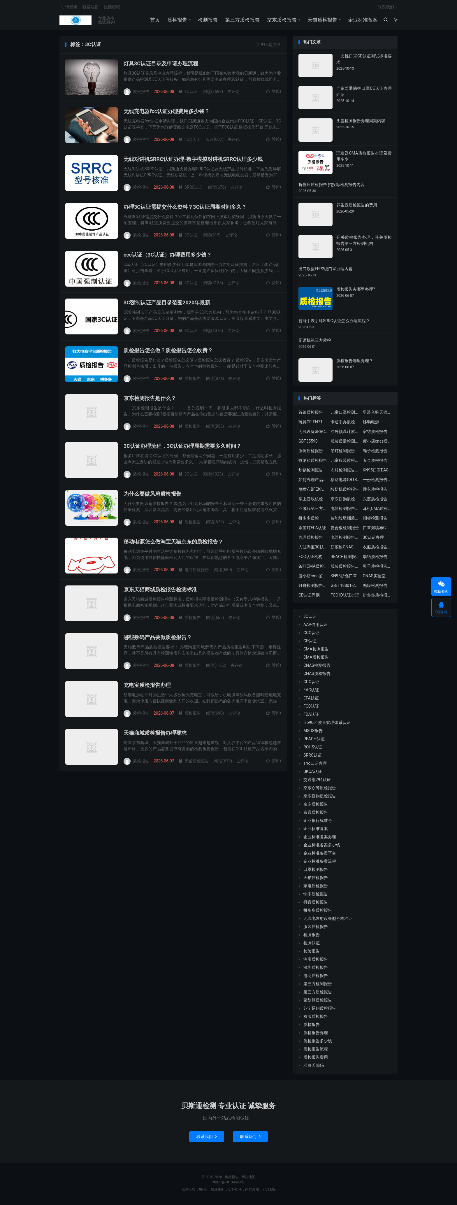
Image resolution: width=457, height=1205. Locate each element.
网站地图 (248, 1178)
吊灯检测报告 (343, 452)
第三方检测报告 (317, 985)
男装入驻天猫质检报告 (377, 413)
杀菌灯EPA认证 (312, 529)
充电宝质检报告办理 (147, 686)
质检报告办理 (315, 1034)
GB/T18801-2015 (345, 586)
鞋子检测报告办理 (377, 452)
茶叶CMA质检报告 (313, 567)
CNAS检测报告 (317, 666)
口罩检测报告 (315, 870)
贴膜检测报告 (375, 586)
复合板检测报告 (345, 529)
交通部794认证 (317, 780)
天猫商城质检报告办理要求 (155, 734)
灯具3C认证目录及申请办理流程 (161, 65)
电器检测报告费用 (345, 538)
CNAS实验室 (374, 577)
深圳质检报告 (315, 968)
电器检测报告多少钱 (345, 509)
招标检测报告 (375, 519)
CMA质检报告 (316, 658)
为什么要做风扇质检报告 (152, 495)
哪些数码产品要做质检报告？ (158, 638)
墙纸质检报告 (375, 557)
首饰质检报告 (310, 413)
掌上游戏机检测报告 (313, 500)
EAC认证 (311, 691)
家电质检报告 (315, 887)
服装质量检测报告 (345, 442)
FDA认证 (311, 715)
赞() (273, 92)
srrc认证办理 (315, 764)
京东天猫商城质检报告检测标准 (160, 590)
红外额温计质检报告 (345, 432)
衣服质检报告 (315, 1017)
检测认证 (311, 944)
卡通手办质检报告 (345, 423)
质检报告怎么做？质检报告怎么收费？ (168, 351)
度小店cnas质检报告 (377, 442)
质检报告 (75, 20)
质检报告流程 (315, 1050)
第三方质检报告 (242, 20)
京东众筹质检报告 (319, 789)
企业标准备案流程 (319, 862)
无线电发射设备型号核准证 (327, 919)
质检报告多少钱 (317, 1042)
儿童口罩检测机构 (345, 413)
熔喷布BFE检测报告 (313, 490)
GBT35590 (308, 442)
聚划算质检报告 (317, 1001)
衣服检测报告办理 (345, 471)
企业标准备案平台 (319, 854)
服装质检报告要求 (345, 567)
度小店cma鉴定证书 (313, 577)
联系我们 (386, 7)
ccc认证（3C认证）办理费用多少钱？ (168, 256)
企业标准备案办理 (319, 838)
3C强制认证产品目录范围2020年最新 (167, 304)
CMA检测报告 (316, 650)
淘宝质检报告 (315, 960)
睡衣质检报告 (375, 490)
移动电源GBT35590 (345, 480)
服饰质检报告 (310, 452)
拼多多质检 (308, 519)
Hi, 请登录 (68, 7)
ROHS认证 (312, 748)
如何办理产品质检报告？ (313, 480)
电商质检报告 (194, 570)
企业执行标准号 (317, 821)
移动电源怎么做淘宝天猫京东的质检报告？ (173, 543)
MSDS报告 (313, 731)
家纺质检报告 (375, 432)
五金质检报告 (375, 461)
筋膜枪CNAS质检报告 (345, 548)
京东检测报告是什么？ (150, 399)
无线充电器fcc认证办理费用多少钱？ (167, 112)
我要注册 (90, 7)
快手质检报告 (315, 895)
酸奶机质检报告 (345, 490)
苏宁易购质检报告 (319, 1009)
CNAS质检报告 (317, 674)
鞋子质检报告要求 (377, 567)
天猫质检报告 (322, 20)
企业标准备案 (362, 20)
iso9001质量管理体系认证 (327, 723)
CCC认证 (311, 634)
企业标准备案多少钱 (321, 846)
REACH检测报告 (345, 557)
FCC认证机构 (310, 557)
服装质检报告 (315, 927)
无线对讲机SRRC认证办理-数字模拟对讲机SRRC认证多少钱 (193, 160)
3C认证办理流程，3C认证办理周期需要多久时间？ (182, 447)
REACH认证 (314, 740)
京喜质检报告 (315, 813)
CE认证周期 (309, 596)
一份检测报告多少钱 (377, 480)
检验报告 (311, 952)
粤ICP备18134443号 (229, 1183)
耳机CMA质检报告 (377, 509)
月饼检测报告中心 (313, 586)
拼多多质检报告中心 (377, 596)
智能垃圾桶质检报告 (345, 519)
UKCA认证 (312, 772)
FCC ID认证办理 (345, 596)
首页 (155, 20)
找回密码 (112, 7)
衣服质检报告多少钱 (377, 548)
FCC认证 (189, 140)
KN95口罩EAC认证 (377, 471)
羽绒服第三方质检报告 (313, 509)
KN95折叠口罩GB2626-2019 (345, 577)
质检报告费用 (315, 1058)
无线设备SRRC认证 (313, 432)
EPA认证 (311, 699)
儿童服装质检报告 (345, 461)
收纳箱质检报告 (312, 461)
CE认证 (310, 642)
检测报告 (207, 20)
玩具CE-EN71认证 (313, 423)
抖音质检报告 (315, 903)
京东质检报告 (281, 20)
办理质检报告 (310, 538)
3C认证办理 (373, 538)
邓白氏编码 (313, 1066)
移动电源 (371, 423)
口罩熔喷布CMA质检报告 (377, 529)
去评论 (233, 92)
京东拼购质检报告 (345, 500)
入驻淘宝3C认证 (313, 548)
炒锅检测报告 (310, 471)
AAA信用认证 (315, 625)
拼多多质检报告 (317, 911)
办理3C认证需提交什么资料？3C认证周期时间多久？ (185, 208)
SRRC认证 (191, 188)
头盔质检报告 (375, 500)
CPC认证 (311, 682)
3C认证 (188, 92)
